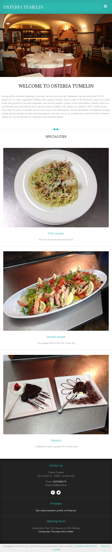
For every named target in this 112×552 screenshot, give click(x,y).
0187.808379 (59, 481)
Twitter (58, 492)
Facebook (53, 492)
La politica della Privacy (85, 546)
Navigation (105, 6)
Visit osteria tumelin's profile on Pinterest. (56, 510)
